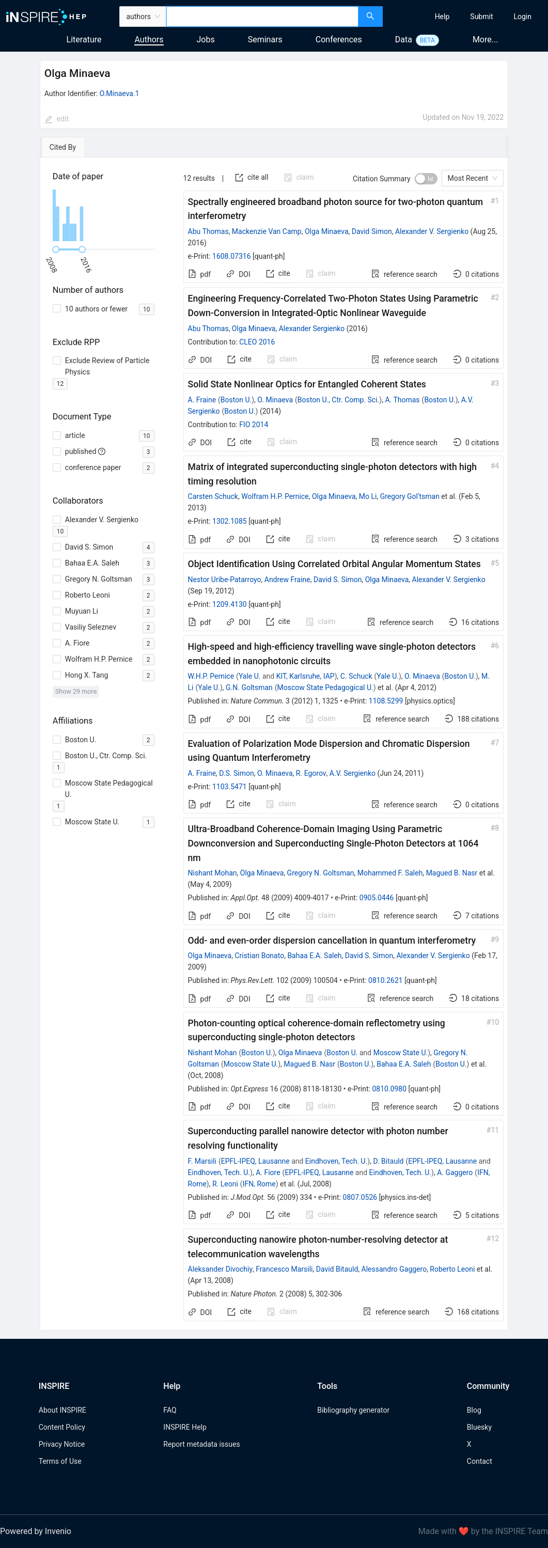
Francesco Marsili (284, 1269)
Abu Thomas (208, 231)
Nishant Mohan (212, 873)
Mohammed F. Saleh (390, 873)
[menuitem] (442, 16)
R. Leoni (225, 1184)
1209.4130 (229, 604)
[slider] (55, 249)
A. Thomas (402, 400)
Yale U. (250, 676)
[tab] (72, 147)
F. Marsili (202, 1161)
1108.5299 (386, 701)
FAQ (169, 1410)
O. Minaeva (275, 400)
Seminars (265, 39)
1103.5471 (229, 787)
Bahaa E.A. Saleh (314, 955)
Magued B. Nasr (452, 873)
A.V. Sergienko (352, 773)
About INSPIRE (62, 1410)
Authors (148, 39)
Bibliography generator (353, 1410)
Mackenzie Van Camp (267, 231)
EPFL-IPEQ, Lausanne (255, 1161)
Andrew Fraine (287, 579)
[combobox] (262, 16)
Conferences (339, 39)
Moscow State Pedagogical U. (325, 687)
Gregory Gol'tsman (410, 496)
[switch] (426, 178)
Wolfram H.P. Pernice (275, 496)
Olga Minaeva (327, 231)
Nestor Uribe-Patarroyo (224, 579)
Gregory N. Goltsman (320, 873)
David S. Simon (338, 579)
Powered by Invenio (35, 1531)
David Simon (372, 231)
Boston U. (236, 400)
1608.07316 (231, 256)
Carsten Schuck (213, 496)
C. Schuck (356, 676)
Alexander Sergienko (312, 328)
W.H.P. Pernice (211, 676)
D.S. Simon (236, 773)
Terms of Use (60, 1461)
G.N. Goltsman (249, 687)
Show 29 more (76, 691)
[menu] (467, 16)
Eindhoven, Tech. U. (336, 1161)
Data (403, 39)
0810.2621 (385, 980)
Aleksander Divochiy (220, 1269)
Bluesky (479, 1427)
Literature (84, 39)
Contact (479, 1461)
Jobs (206, 39)
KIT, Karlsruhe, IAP (305, 676)
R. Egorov (311, 773)
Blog (474, 1410)
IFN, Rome (259, 1184)
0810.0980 (389, 1089)
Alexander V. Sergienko (431, 231)
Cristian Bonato (259, 955)
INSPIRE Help (184, 1427)
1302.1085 (229, 521)
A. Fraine (202, 400)
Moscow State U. (400, 1053)
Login (522, 16)
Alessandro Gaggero (394, 1269)
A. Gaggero (455, 1172)
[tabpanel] (274, 744)
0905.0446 (376, 898)
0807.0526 (360, 1197)
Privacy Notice (62, 1444)
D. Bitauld (388, 1161)
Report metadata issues (201, 1444)
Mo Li (368, 496)
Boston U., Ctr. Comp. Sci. (338, 400)
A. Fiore (268, 1172)
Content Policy (62, 1427)
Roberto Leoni (452, 1269)
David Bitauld (337, 1269)
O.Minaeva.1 (119, 93)
